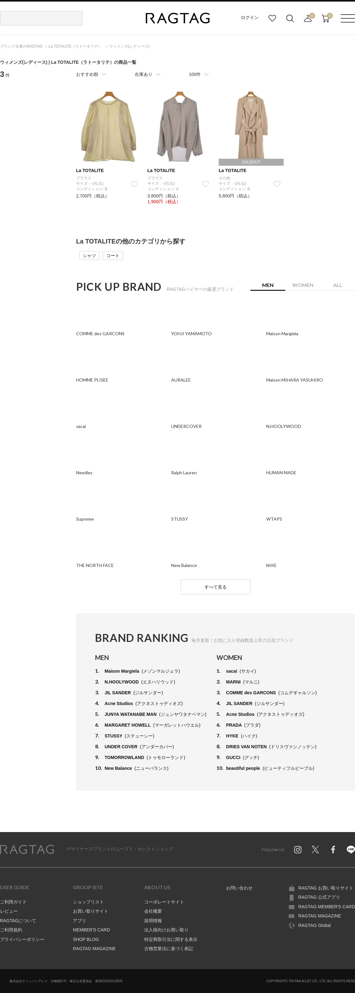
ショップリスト (88, 901)
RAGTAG (27, 849)
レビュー (9, 911)
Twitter (315, 849)
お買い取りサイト (90, 911)
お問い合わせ (239, 887)
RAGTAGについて (18, 920)
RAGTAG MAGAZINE (94, 948)
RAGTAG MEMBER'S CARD (326, 906)
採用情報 (153, 920)
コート (112, 255)
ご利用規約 (11, 929)
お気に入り (272, 18)
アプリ (79, 920)
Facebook (333, 849)
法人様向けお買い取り (166, 929)
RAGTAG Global (314, 925)
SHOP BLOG (86, 939)
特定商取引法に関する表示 (170, 939)
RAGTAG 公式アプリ (319, 897)
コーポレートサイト (164, 901)
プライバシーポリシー (22, 939)
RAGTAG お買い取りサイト (325, 887)
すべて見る (215, 587)
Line (351, 849)
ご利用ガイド (13, 901)
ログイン (250, 17)
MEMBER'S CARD (91, 929)
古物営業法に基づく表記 (168, 948)
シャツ (89, 255)
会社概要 (153, 911)
